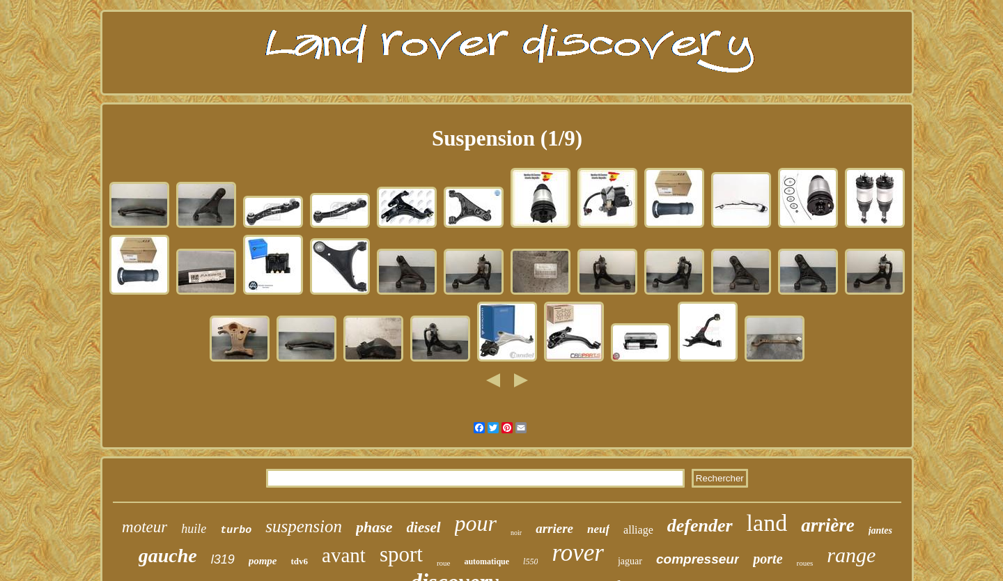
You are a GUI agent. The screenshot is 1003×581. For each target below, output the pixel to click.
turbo (235, 530)
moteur (144, 527)
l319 (223, 559)
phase (374, 527)
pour (476, 523)
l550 (530, 561)
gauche (168, 555)
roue (444, 563)
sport (401, 554)
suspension (303, 526)
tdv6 (300, 561)
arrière (828, 525)
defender (700, 526)
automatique (486, 561)
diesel (424, 527)
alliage (638, 530)
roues (805, 563)
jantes (880, 530)
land (767, 523)
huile (193, 529)
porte (767, 558)
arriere (554, 528)
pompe (263, 560)
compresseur (697, 559)
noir (516, 532)
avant (344, 555)
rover (578, 552)
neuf (598, 529)
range (851, 554)
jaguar (630, 561)
